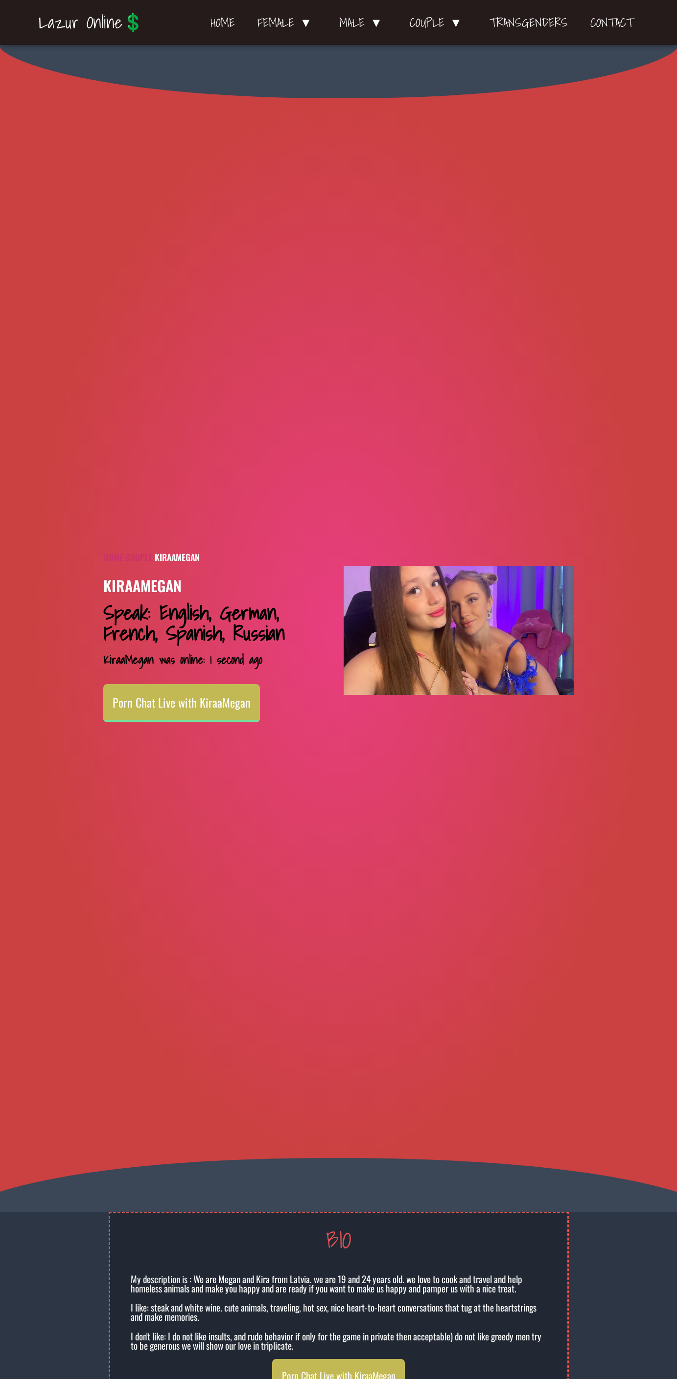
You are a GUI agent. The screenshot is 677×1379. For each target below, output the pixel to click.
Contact (611, 22)
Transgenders (529, 22)
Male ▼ (363, 22)
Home (222, 22)
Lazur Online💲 (91, 22)
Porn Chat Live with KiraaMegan (182, 702)
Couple (139, 557)
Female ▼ (287, 22)
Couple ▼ (438, 22)
